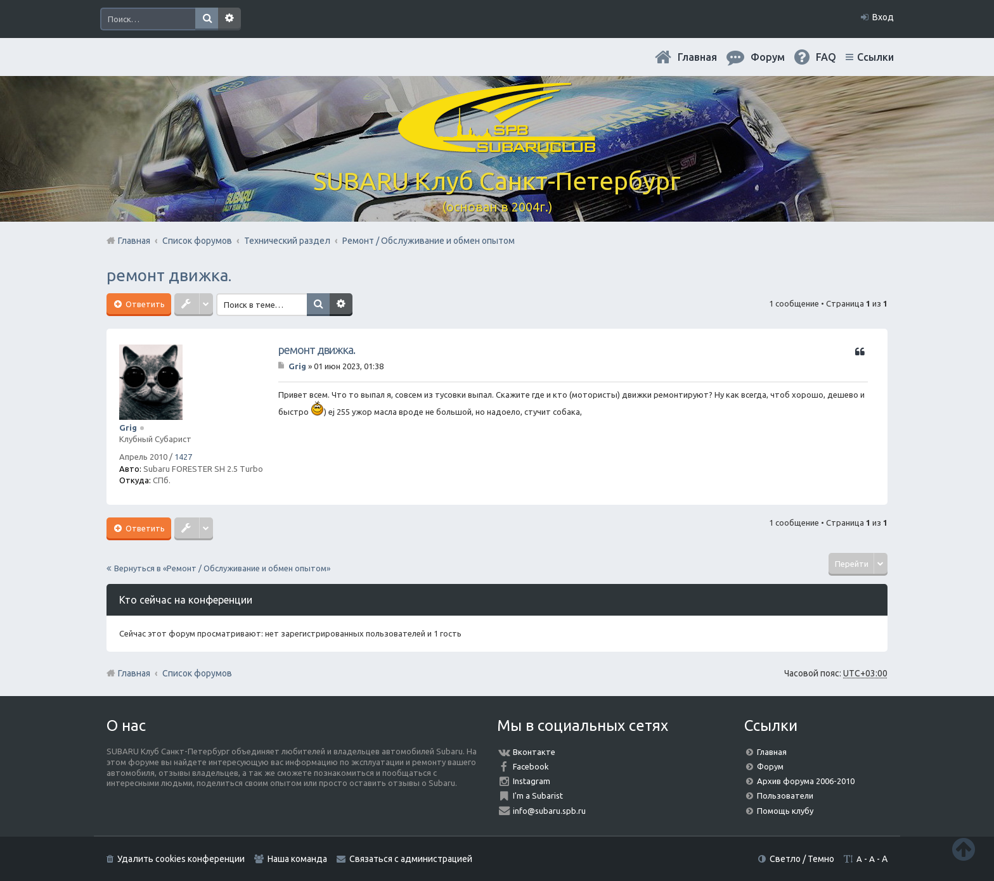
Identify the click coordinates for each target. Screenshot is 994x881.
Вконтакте (534, 751)
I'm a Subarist (538, 795)
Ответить (144, 304)
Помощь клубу (785, 810)
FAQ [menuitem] (826, 57)
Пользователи (785, 795)
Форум (770, 766)
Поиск (206, 19)
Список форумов (197, 673)
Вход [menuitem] (883, 17)
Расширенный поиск (229, 19)
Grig (128, 427)
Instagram (531, 780)
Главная (697, 57)
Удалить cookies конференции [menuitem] (181, 859)
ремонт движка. (168, 275)
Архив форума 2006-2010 (806, 780)
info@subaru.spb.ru (549, 810)
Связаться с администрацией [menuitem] (410, 859)
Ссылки (875, 57)
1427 (183, 456)
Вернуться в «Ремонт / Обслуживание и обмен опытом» (222, 568)
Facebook (531, 766)
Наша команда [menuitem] (297, 859)
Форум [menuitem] (768, 57)
